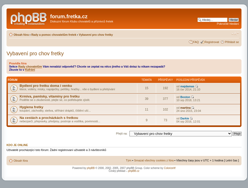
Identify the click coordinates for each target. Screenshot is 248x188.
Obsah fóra (21, 34)
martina (185, 107)
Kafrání (30, 69)
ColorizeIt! (170, 168)
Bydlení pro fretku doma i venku (46, 86)
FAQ (196, 42)
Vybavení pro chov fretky (96, 34)
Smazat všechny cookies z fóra (154, 160)
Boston (185, 97)
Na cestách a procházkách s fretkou (49, 118)
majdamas (187, 86)
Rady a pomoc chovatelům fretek (53, 34)
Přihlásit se (232, 42)
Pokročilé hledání (228, 23)
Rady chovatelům (30, 66)
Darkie (184, 118)
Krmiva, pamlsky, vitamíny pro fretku (50, 96)
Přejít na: (121, 133)
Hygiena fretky (31, 107)
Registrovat (212, 42)
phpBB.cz (133, 170)
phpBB (91, 168)
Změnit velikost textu (235, 33)
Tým (128, 160)
